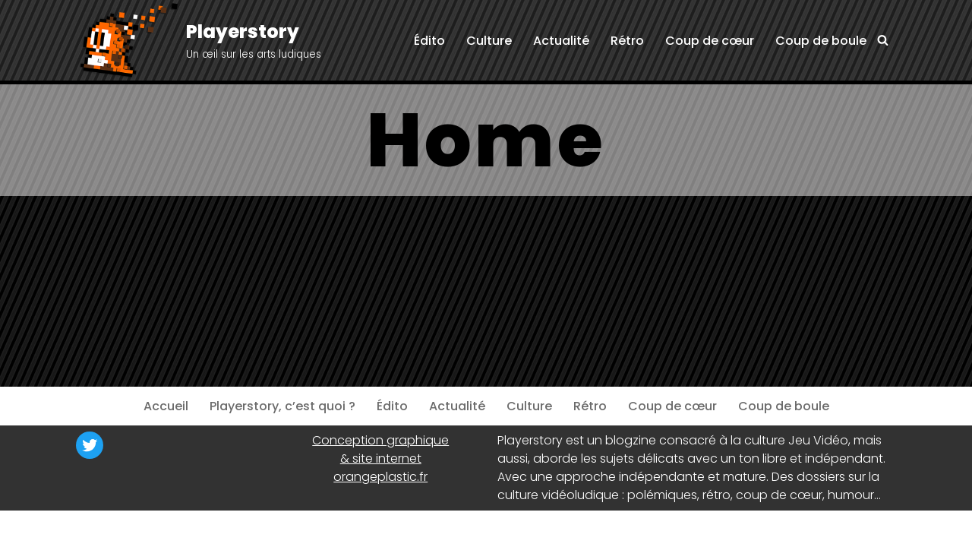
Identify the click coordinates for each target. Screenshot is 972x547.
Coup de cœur (709, 40)
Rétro (627, 40)
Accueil (166, 406)
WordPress (224, 528)
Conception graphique (380, 440)
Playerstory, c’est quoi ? (282, 406)
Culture (489, 40)
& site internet (380, 458)
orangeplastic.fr (380, 476)
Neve (91, 528)
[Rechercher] (882, 40)
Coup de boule (820, 40)
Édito (429, 40)
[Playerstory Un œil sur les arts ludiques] (198, 41)
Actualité (561, 40)
